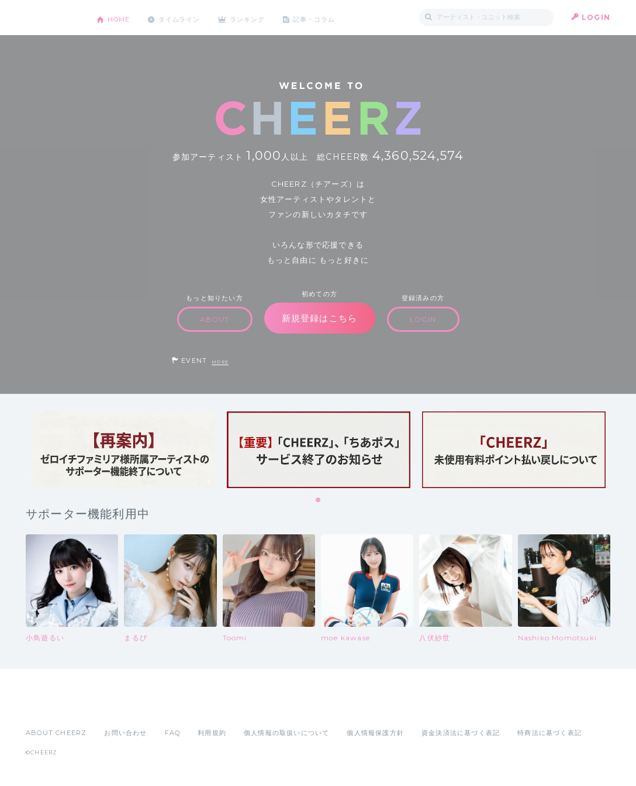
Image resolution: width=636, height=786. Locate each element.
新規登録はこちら (320, 318)
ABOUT (215, 319)
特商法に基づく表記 (549, 733)
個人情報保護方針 (375, 733)
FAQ (173, 733)
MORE (220, 362)
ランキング (260, 17)
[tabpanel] (123, 449)
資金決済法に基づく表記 (460, 733)
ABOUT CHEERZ (56, 733)
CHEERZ (52, 18)
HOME (121, 17)
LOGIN (596, 17)
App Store (53, 707)
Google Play (114, 707)
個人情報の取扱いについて (286, 733)
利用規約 (212, 733)
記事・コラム (331, 17)
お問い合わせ (125, 733)
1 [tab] (319, 500)
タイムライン (186, 17)
